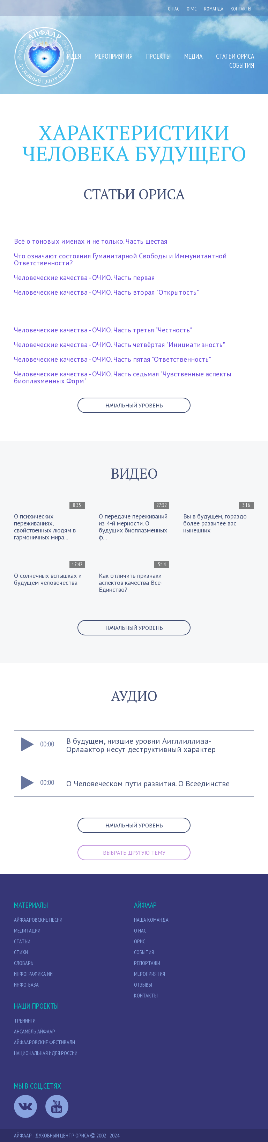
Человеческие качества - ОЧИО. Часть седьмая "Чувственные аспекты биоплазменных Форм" (122, 377)
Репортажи (147, 962)
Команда (213, 9)
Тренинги (25, 1020)
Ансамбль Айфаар (34, 1031)
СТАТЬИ (22, 941)
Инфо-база (26, 984)
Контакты (241, 9)
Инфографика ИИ (33, 973)
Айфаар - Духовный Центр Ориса (51, 1135)
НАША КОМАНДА (151, 919)
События (241, 65)
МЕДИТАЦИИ (27, 930)
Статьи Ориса (235, 56)
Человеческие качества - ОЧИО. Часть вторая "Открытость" (106, 292)
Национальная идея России (45, 1052)
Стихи (21, 952)
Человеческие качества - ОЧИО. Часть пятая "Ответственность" (112, 359)
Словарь (24, 962)
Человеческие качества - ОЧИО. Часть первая (84, 277)
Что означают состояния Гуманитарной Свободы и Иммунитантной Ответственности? (120, 259)
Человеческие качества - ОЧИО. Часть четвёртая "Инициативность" (119, 344)
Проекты (158, 56)
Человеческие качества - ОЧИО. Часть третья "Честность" (103, 329)
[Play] (26, 744)
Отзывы (143, 984)
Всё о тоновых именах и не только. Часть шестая (90, 241)
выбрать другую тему (134, 852)
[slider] (160, 744)
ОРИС (192, 9)
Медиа (193, 56)
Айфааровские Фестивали (44, 1042)
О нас (173, 9)
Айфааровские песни (38, 919)
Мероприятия (114, 56)
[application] (134, 744)
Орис (139, 941)
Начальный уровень (134, 405)
